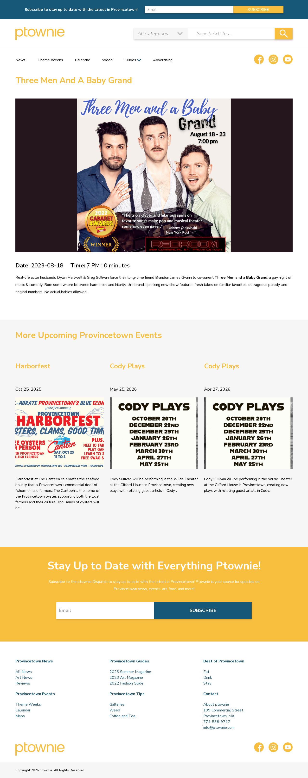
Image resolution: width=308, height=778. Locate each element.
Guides (130, 60)
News (20, 60)
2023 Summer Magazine (130, 671)
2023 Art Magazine (126, 677)
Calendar (82, 60)
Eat (206, 671)
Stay (207, 683)
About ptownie (216, 704)
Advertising (163, 60)
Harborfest (32, 366)
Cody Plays (127, 366)
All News (23, 671)
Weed (107, 60)
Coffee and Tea (122, 716)
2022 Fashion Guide (126, 683)
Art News (23, 677)
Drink (207, 677)
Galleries (117, 704)
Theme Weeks (50, 60)
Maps (20, 716)
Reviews (22, 683)
